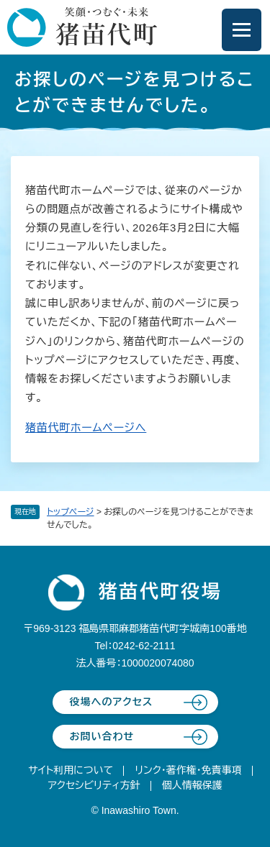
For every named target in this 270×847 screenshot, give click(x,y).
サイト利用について (70, 770)
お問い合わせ (102, 736)
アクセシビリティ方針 (94, 785)
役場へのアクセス (111, 702)
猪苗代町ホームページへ (85, 427)
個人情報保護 (192, 785)
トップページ (70, 512)
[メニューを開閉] (241, 30)
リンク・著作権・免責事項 (188, 770)
